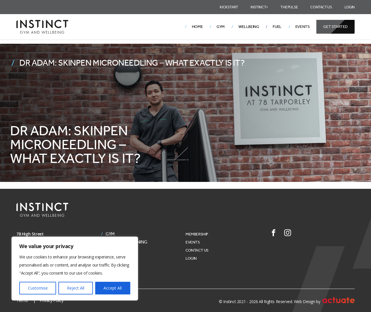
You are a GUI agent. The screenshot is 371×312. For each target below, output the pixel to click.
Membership (197, 234)
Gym (221, 26)
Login (350, 7)
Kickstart (229, 7)
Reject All (75, 288)
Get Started (335, 26)
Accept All (113, 288)
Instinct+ (259, 7)
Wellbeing (248, 26)
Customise (38, 288)
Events (302, 26)
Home (197, 26)
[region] (75, 268)
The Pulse (289, 7)
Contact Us (321, 7)
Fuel (277, 26)
